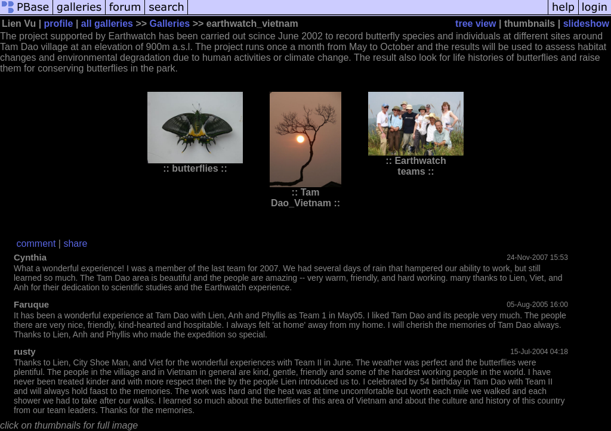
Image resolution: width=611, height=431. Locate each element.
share (75, 243)
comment (36, 243)
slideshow (586, 23)
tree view (475, 23)
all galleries (107, 23)
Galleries (170, 23)
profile (58, 23)
